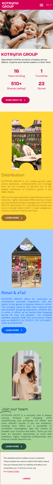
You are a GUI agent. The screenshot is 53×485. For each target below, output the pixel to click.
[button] (41, 5)
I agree (26, 478)
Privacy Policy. (13, 471)
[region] (26, 468)
